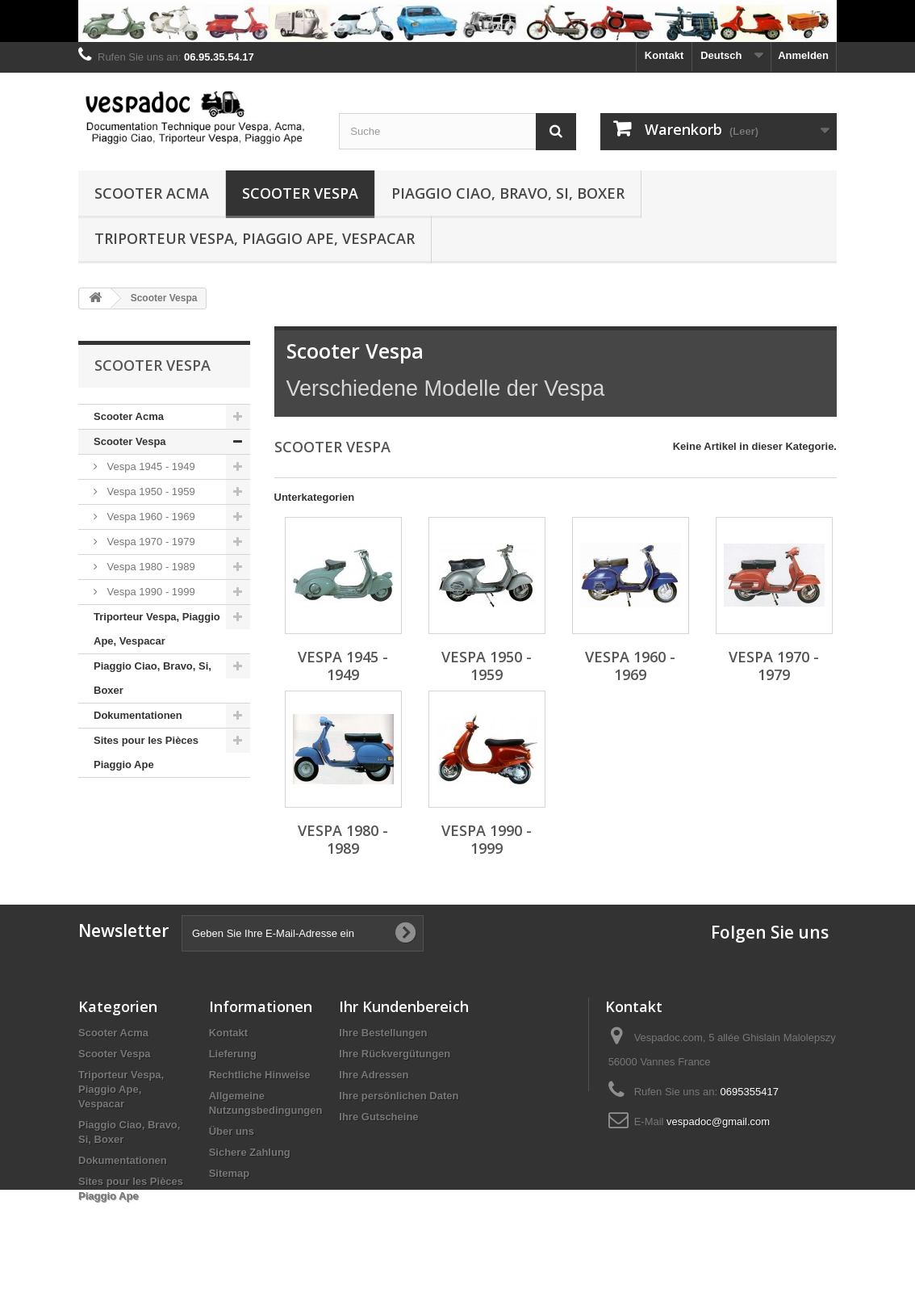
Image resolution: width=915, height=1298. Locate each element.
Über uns (231, 1131)
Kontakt (664, 55)
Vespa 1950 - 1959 (149, 491)
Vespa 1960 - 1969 (149, 516)
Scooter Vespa (300, 193)
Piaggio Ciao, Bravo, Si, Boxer (508, 193)
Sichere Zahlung (249, 1152)
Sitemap (229, 1173)
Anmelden (803, 55)
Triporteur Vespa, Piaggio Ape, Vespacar (254, 238)
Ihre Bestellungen (383, 1033)
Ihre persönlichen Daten (398, 1096)
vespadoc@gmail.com (718, 1121)
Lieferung (233, 1054)
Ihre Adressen (373, 1075)
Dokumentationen (138, 715)
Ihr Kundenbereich (404, 1006)
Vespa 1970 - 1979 (149, 542)
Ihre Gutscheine (378, 1117)
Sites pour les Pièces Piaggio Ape (146, 752)
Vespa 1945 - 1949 (149, 466)
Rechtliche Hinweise (260, 1075)
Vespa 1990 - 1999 (149, 592)
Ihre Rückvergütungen (394, 1054)
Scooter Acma (151, 193)
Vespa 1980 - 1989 (149, 567)
